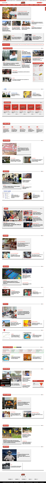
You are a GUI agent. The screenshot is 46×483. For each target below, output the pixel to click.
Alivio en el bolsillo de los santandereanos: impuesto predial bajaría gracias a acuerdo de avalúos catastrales (16, 323)
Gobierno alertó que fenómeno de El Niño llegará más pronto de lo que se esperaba (37, 336)
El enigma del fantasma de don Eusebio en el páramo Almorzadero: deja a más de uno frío (24, 455)
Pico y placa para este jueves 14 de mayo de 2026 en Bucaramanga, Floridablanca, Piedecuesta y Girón (24, 244)
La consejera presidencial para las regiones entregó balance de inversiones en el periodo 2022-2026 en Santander (24, 313)
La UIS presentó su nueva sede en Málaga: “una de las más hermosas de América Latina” (23, 13)
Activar (3, 385)
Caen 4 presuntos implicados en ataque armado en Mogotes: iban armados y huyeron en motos (17, 38)
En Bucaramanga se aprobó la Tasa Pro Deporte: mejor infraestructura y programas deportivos (11, 282)
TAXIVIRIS (14, 4)
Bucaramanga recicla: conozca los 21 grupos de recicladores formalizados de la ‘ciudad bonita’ (37, 23)
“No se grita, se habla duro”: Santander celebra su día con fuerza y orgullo (37, 414)
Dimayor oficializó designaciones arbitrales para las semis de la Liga (37, 292)
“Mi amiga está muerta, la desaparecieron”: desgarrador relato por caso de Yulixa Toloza (12, 224)
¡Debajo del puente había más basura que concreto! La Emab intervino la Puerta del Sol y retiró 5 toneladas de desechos (11, 441)
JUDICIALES (9, 4)
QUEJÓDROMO (4, 4)
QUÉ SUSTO (36, 4)
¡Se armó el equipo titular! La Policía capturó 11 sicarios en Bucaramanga (11, 187)
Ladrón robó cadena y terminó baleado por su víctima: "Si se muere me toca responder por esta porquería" (6, 130)
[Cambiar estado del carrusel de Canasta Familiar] (5, 0)
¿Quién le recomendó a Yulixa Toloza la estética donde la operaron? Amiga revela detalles (23, 130)
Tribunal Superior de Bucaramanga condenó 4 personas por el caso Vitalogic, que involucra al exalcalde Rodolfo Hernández (6, 29)
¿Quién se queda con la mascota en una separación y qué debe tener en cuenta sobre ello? (15, 196)
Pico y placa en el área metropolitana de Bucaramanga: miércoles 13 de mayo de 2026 (15, 255)
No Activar (7, 385)
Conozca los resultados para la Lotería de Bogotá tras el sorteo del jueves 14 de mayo (37, 357)
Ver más (42, 48)
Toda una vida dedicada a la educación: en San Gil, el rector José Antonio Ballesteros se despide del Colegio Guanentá (26, 379)
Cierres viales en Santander (32, 44)
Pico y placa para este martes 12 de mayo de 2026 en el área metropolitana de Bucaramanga (37, 255)
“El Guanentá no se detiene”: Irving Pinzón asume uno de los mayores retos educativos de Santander (11, 384)
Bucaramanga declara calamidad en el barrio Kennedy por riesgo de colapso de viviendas (37, 160)
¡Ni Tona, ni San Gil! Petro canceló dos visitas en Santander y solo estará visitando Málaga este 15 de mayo (16, 414)
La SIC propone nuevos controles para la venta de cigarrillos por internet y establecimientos (36, 196)
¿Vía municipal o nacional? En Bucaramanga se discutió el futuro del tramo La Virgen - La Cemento (16, 160)
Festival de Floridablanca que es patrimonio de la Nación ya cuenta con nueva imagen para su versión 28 (24, 403)
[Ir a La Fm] (5, 89)
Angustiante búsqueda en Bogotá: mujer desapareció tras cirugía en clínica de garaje (37, 213)
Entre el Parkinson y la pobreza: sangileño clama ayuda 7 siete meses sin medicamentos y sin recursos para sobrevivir (11, 64)
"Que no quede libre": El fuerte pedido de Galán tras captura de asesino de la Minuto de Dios (14, 130)
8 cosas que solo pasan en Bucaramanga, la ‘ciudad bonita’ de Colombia (26, 386)
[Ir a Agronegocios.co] (17, 347)
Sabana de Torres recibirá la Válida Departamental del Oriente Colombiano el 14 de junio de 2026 (26, 276)
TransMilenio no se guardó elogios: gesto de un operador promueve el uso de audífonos (31, 130)
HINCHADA (18, 4)
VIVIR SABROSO (41, 4)
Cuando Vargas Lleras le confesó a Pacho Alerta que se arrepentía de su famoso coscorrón (38, 225)
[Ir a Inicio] (23, 3)
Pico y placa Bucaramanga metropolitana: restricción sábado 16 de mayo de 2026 (16, 28)
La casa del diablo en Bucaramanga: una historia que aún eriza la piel (16, 466)
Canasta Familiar (2, 0)
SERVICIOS (31, 4)
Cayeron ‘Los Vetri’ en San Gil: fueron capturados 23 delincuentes (26, 187)
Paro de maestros (40, 44)
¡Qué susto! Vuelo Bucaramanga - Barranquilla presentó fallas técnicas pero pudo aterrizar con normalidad (26, 52)
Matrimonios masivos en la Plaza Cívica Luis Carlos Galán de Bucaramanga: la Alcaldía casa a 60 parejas (26, 65)
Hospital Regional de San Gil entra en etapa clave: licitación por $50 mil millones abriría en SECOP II (23, 149)
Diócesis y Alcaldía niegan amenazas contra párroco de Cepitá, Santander (26, 28)
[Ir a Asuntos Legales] (7, 190)
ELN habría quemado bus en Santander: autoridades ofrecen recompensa (26, 181)
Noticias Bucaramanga (15, 44)
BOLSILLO (22, 4)
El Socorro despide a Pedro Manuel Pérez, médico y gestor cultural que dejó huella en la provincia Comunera (37, 37)
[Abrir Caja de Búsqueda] (42, 2)
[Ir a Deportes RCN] (6, 287)
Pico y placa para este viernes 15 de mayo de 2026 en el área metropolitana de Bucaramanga (38, 59)
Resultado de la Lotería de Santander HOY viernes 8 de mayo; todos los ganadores (37, 323)
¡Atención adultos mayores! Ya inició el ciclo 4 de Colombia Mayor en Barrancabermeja (26, 443)
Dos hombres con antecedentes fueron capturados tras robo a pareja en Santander (20, 80)
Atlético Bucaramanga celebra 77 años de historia (26, 284)
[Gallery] (23, 109)
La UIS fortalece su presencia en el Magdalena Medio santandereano (37, 28)
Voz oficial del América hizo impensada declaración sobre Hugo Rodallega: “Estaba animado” (15, 292)
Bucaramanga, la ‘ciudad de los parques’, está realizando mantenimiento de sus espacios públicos (26, 435)
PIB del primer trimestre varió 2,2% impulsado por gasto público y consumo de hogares (15, 336)
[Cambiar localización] (39, 2)
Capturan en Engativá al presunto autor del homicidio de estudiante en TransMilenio (37, 95)
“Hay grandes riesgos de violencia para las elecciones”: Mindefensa (15, 95)
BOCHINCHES (27, 4)
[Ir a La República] (4, 330)
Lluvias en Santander (23, 44)
